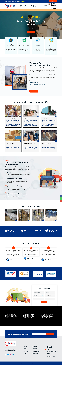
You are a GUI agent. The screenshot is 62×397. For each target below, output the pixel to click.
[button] (30, 263)
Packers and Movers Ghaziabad (11, 316)
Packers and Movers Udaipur (11, 321)
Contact (45, 5)
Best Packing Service (51, 44)
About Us (21, 6)
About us (25, 346)
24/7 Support (10, 44)
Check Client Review (26, 356)
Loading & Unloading (29, 143)
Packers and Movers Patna (46, 321)
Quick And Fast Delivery (38, 44)
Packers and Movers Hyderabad (47, 316)
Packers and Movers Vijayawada (47, 314)
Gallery (30, 5)
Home (17, 5)
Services (25, 6)
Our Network (34, 6)
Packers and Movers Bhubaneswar (30, 318)
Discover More (33, 91)
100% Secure (24, 44)
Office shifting (27, 119)
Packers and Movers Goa (46, 315)
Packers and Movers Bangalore (47, 317)
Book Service (31, 31)
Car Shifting (45, 119)
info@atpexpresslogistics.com (52, 351)
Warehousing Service (36, 351)
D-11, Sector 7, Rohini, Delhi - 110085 (51, 355)
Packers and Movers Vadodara (29, 313)
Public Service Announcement (23, 1)
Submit (44, 302)
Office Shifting (34, 346)
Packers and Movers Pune (28, 315)
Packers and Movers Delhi (10, 313)
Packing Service (10, 143)
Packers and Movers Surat (10, 322)
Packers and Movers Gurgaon (11, 315)
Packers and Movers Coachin (29, 321)
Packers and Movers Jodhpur (47, 318)
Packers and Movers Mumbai (29, 314)
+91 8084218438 (53, 5)
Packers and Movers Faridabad (11, 317)
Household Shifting (11, 119)
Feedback (40, 5)
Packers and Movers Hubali (46, 313)
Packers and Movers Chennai (29, 316)
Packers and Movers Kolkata (29, 317)
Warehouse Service (47, 143)
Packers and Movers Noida (10, 314)
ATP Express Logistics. (31, 363)
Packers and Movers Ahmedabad (11, 318)
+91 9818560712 (53, 8)
